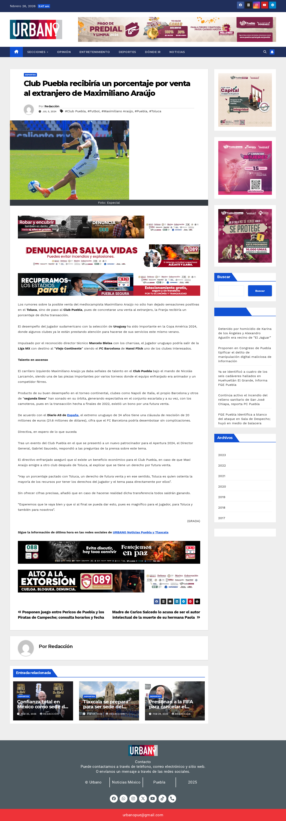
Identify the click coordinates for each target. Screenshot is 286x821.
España (72, 415)
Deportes (127, 52)
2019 (221, 497)
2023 (222, 455)
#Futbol (94, 111)
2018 (221, 507)
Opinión (64, 52)
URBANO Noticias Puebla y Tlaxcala (140, 532)
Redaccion (115, 713)
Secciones (36, 52)
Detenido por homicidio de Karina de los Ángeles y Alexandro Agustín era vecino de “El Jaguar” (245, 333)
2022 (222, 465)
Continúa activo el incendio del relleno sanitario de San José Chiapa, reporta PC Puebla (243, 399)
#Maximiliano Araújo (117, 111)
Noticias (177, 52)
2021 (221, 476)
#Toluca (155, 111)
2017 (221, 518)
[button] (265, 52)
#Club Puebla (75, 111)
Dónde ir (153, 52)
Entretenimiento (94, 52)
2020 (222, 486)
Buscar (223, 277)
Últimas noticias (231, 311)
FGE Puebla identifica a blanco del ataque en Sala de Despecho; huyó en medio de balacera (244, 419)
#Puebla (141, 111)
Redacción (51, 106)
